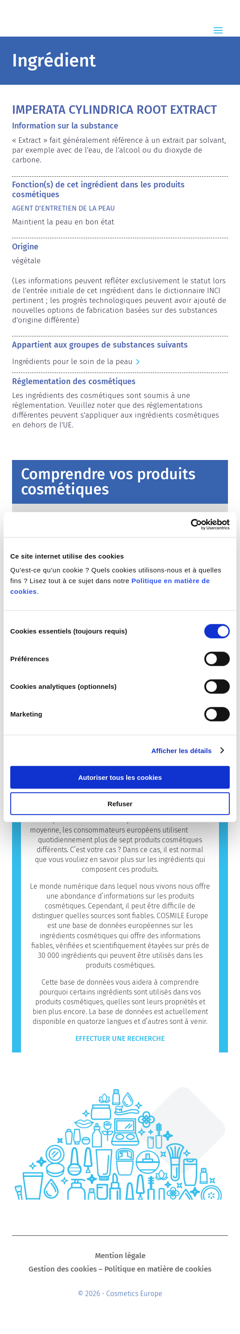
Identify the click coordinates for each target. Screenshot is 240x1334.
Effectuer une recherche (120, 1038)
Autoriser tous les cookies (120, 777)
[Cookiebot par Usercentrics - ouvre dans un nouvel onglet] (191, 524)
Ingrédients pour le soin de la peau (72, 361)
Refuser (120, 803)
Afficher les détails (181, 750)
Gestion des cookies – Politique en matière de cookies (120, 1270)
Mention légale (120, 1256)
